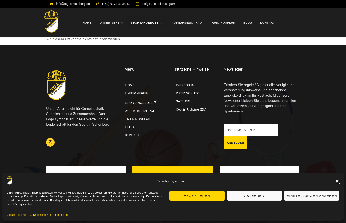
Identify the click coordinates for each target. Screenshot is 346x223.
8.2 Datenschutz (38, 214)
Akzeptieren (197, 195)
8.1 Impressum (59, 214)
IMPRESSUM (184, 84)
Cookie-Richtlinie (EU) (190, 105)
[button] (337, 181)
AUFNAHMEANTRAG (186, 22)
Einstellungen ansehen (312, 195)
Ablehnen (254, 195)
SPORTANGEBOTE (146, 22)
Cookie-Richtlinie (16, 214)
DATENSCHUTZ (186, 91)
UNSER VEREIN (110, 22)
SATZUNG (182, 98)
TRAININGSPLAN (222, 22)
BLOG (247, 22)
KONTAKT (267, 22)
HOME (86, 22)
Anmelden (288, 129)
